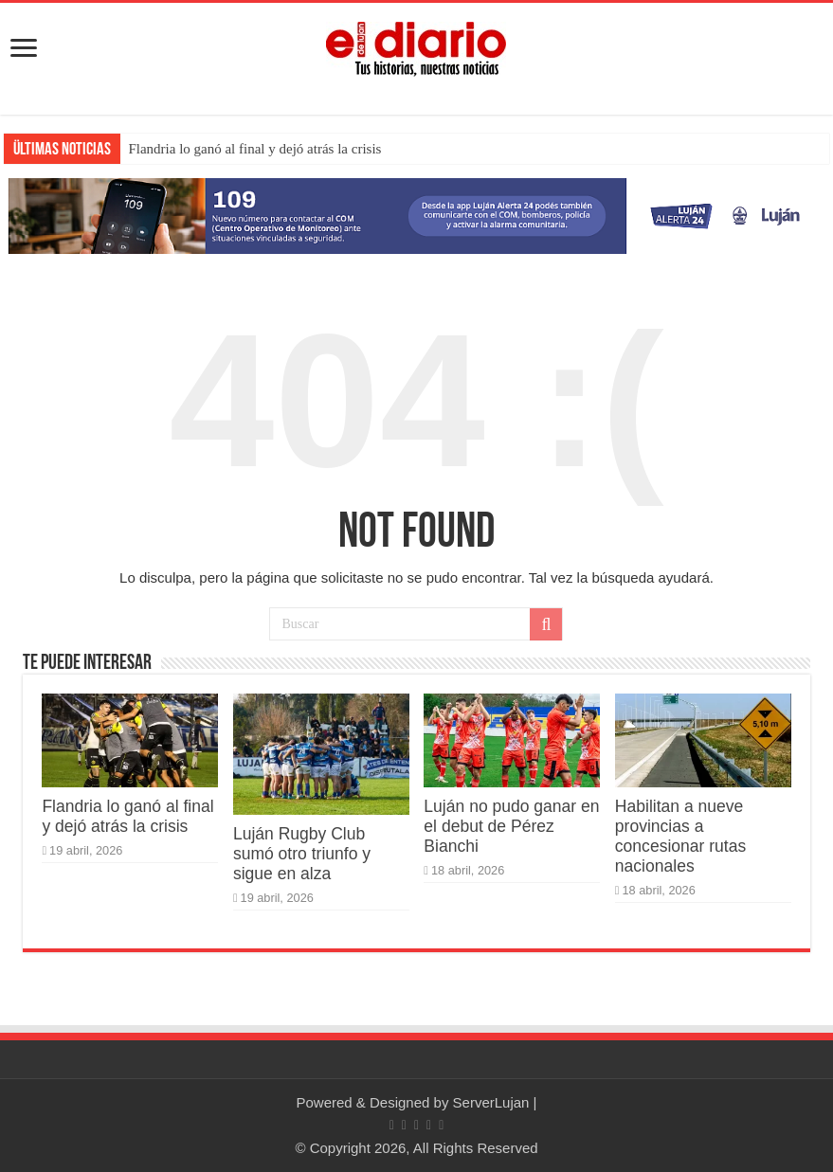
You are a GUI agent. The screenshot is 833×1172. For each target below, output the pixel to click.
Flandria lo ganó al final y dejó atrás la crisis (254, 148)
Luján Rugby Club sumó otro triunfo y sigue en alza (302, 853)
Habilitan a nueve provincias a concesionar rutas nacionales (680, 836)
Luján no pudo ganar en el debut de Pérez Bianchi (511, 826)
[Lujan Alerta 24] (416, 215)
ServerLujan (491, 1102)
